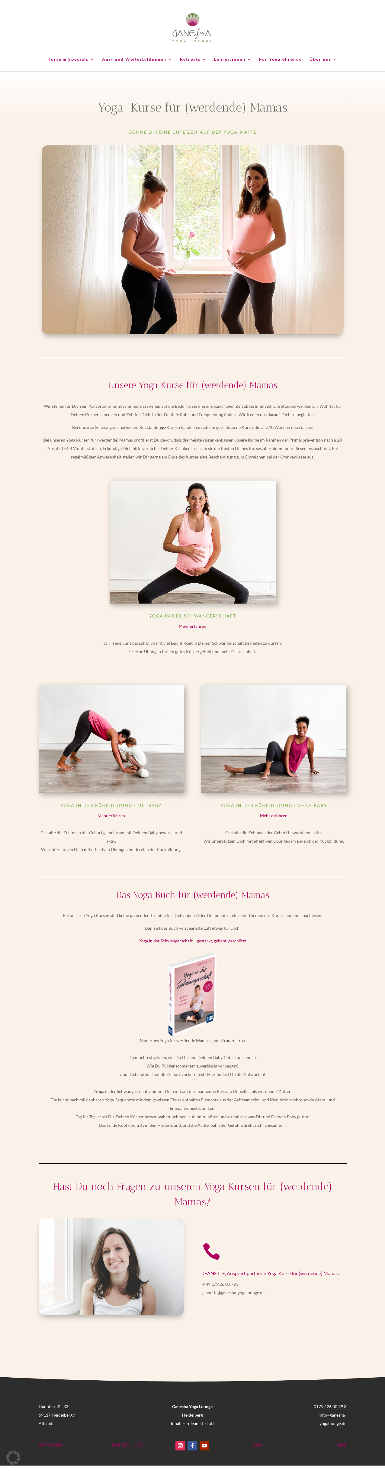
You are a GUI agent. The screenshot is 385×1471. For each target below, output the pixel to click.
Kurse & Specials (67, 59)
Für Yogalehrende (280, 59)
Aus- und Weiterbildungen (134, 59)
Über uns (320, 59)
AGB (257, 1444)
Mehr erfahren (192, 626)
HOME (339, 1444)
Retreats (190, 59)
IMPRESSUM (51, 1444)
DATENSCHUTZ (127, 1444)
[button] (13, 1457)
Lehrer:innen (229, 59)
